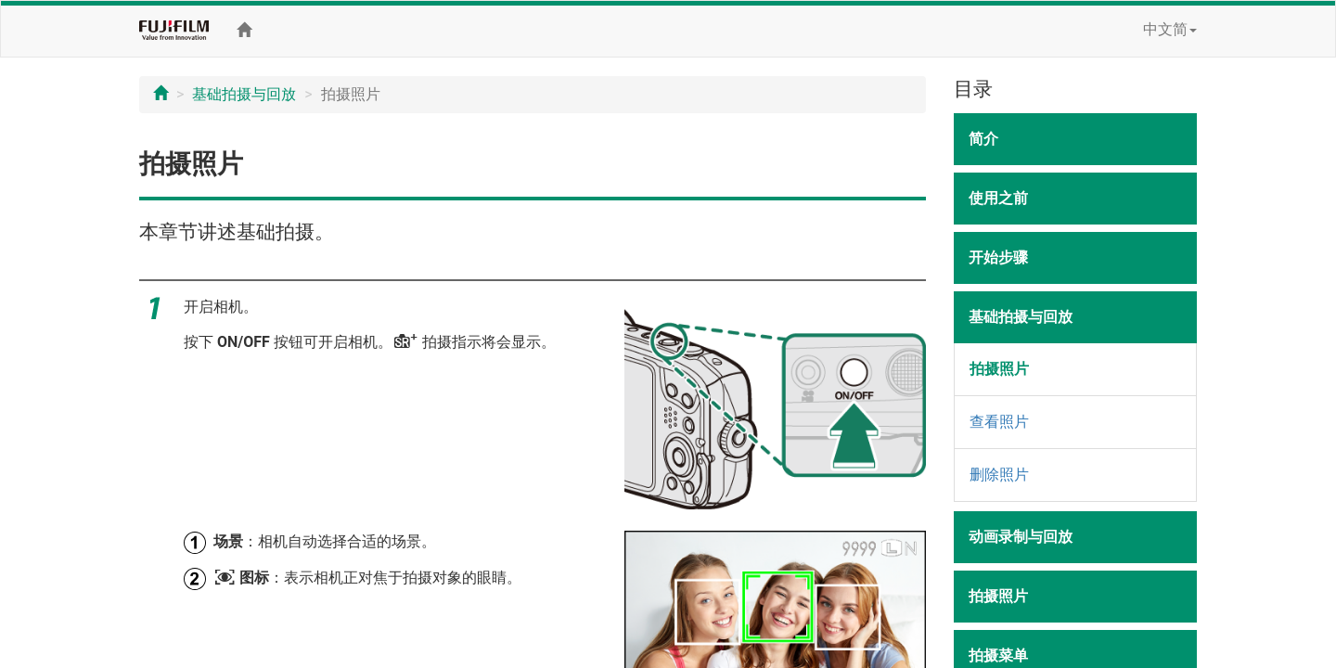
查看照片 (999, 421)
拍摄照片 (999, 369)
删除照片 (999, 474)
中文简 (1170, 29)
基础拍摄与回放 (244, 94)
